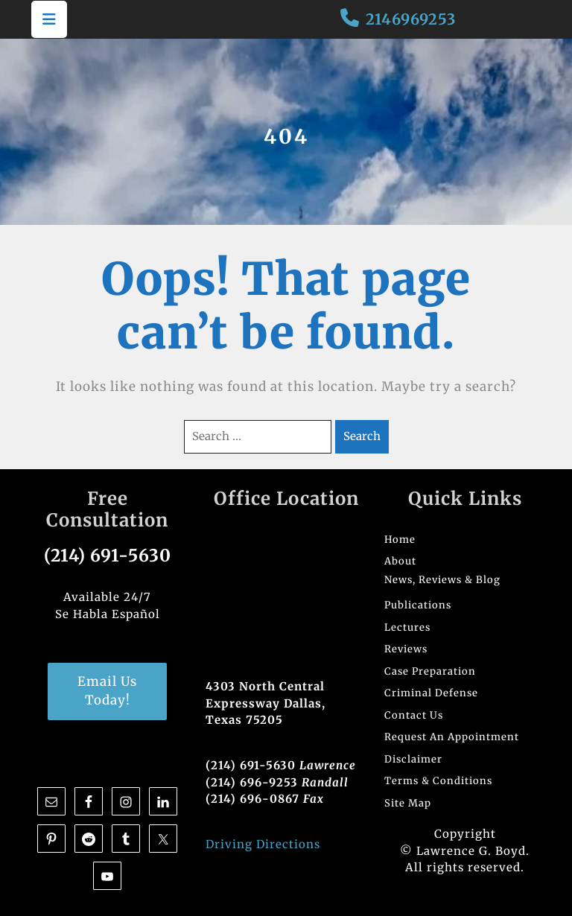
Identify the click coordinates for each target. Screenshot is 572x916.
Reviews (406, 649)
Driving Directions (263, 844)
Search (362, 436)
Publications (417, 605)
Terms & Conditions (438, 781)
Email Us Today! (107, 690)
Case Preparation (430, 671)
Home (400, 539)
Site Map (407, 803)
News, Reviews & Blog (442, 579)
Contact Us (413, 715)
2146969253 (411, 19)
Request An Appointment (451, 737)
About (400, 561)
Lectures (407, 627)
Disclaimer (413, 759)
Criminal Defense (431, 693)
